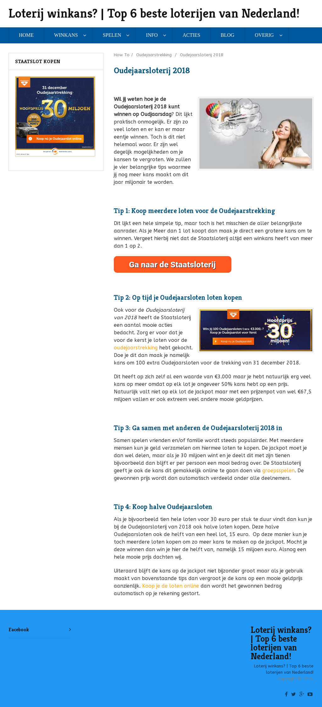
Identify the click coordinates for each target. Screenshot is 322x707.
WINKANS (66, 35)
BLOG (228, 35)
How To (122, 54)
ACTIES (191, 35)
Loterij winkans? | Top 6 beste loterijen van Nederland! (154, 13)
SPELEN (112, 35)
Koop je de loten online (170, 586)
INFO (152, 35)
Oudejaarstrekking (154, 54)
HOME (26, 35)
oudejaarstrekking (136, 348)
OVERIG (264, 35)
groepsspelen (278, 471)
